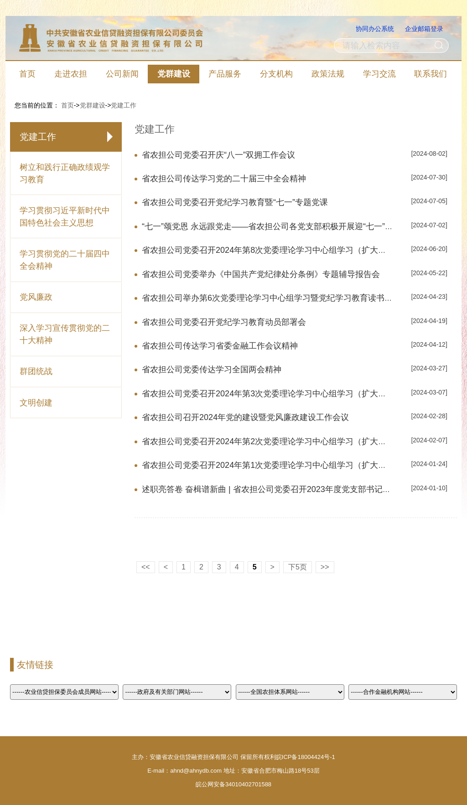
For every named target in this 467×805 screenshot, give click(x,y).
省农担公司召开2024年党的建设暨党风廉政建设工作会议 (245, 417)
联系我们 (430, 73)
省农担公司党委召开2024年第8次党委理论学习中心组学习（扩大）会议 (272, 250)
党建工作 (123, 105)
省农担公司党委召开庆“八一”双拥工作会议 (218, 154)
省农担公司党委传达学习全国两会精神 (211, 369)
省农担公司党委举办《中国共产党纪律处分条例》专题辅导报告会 (261, 274)
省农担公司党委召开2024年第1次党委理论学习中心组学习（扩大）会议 (272, 465)
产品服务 (224, 73)
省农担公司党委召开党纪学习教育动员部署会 (224, 322)
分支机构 (276, 73)
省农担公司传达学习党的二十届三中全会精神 (224, 178)
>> (325, 567)
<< (145, 567)
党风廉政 (36, 297)
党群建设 (173, 73)
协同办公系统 (375, 28)
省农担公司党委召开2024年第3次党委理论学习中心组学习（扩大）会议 (272, 393)
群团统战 (36, 371)
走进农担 (70, 73)
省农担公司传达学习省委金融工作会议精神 (220, 345)
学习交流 (379, 73)
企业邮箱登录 (424, 28)
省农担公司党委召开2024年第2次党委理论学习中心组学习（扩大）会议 (272, 441)
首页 (27, 73)
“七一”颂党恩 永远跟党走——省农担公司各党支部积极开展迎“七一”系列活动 (280, 226)
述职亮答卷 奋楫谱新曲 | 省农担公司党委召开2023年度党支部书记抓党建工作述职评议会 (303, 489)
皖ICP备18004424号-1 (305, 757)
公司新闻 (122, 73)
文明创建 (36, 402)
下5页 (297, 567)
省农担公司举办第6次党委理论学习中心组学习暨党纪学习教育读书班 (267, 298)
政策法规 (327, 73)
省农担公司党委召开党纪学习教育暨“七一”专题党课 (235, 202)
